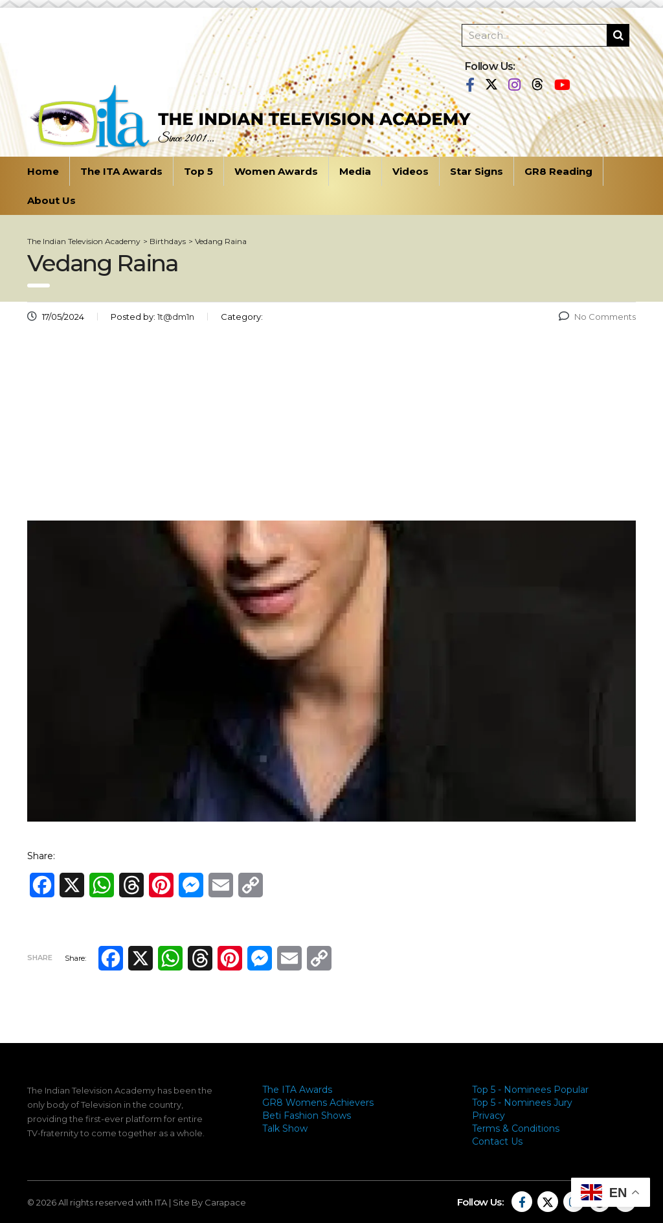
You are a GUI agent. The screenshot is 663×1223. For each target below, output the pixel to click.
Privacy (488, 1115)
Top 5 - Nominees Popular (530, 1089)
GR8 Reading (558, 171)
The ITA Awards (121, 171)
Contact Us (497, 1141)
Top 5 (198, 171)
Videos (410, 171)
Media (355, 171)
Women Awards (276, 171)
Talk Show (285, 1128)
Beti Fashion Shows (306, 1115)
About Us (51, 200)
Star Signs (476, 171)
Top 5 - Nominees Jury (522, 1102)
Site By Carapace (209, 1202)
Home (43, 171)
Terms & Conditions (515, 1128)
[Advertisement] (331, 426)
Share (39, 957)
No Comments (597, 316)
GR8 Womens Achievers (318, 1102)
